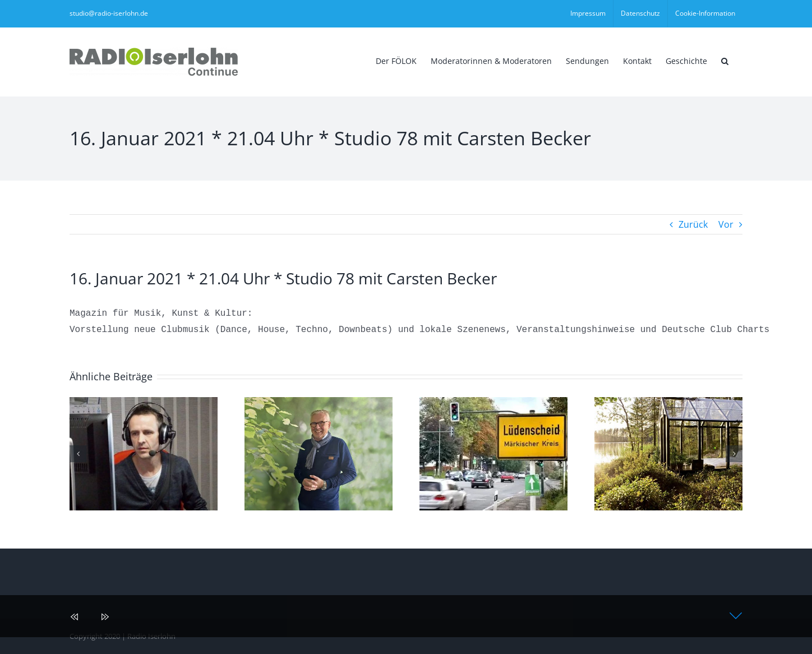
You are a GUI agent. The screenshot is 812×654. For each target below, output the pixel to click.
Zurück (693, 224)
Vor (725, 224)
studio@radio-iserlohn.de (109, 13)
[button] (724, 60)
